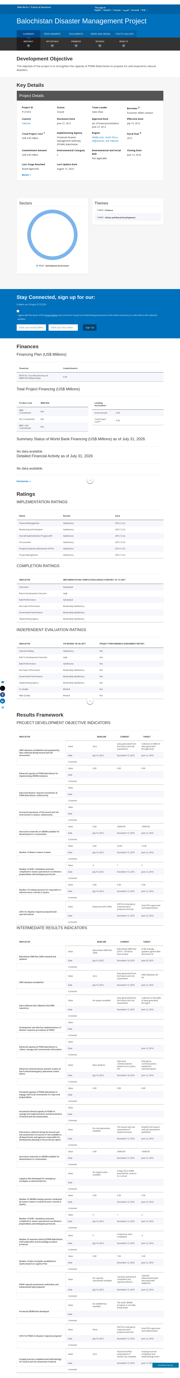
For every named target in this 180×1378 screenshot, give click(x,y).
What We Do (23, 7)
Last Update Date (67, 164)
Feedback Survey (165, 1365)
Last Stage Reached (33, 164)
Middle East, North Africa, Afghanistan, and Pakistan (105, 139)
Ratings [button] (100, 44)
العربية (126, 10)
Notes (25, 174)
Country (26, 118)
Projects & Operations (41, 7)
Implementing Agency (69, 132)
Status (61, 107)
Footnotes (22, 481)
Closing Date (134, 150)
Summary (28, 33)
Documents (76, 33)
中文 (143, 10)
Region (96, 132)
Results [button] (123, 44)
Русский (135, 10)
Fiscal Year (134, 133)
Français (117, 10)
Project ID (27, 107)
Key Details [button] (52, 44)
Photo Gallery (125, 33)
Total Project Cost (33, 133)
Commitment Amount (34, 150)
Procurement (52, 33)
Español (107, 10)
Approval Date (100, 118)
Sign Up (89, 327)
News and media (100, 33)
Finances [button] (76, 44)
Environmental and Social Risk (106, 152)
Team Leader (99, 107)
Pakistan (26, 123)
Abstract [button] (28, 44)
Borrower (133, 108)
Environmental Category (71, 150)
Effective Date (135, 118)
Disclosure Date (66, 118)
